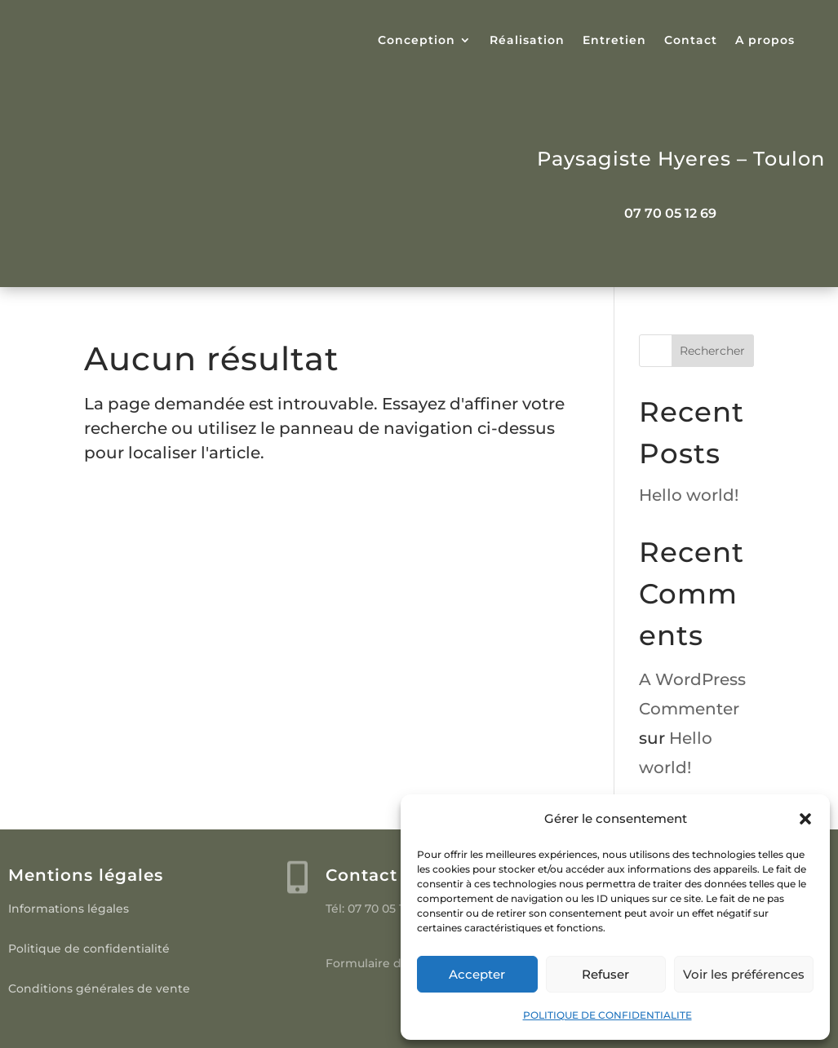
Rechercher (712, 350)
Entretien (614, 40)
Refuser (605, 974)
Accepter (477, 974)
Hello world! (688, 495)
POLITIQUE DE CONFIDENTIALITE (607, 1015)
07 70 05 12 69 (670, 213)
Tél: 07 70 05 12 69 (377, 908)
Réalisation (527, 40)
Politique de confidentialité (89, 948)
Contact (690, 40)
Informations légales (68, 908)
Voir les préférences (744, 974)
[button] (805, 819)
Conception (416, 40)
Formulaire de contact (391, 963)
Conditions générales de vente (99, 988)
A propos (765, 40)
